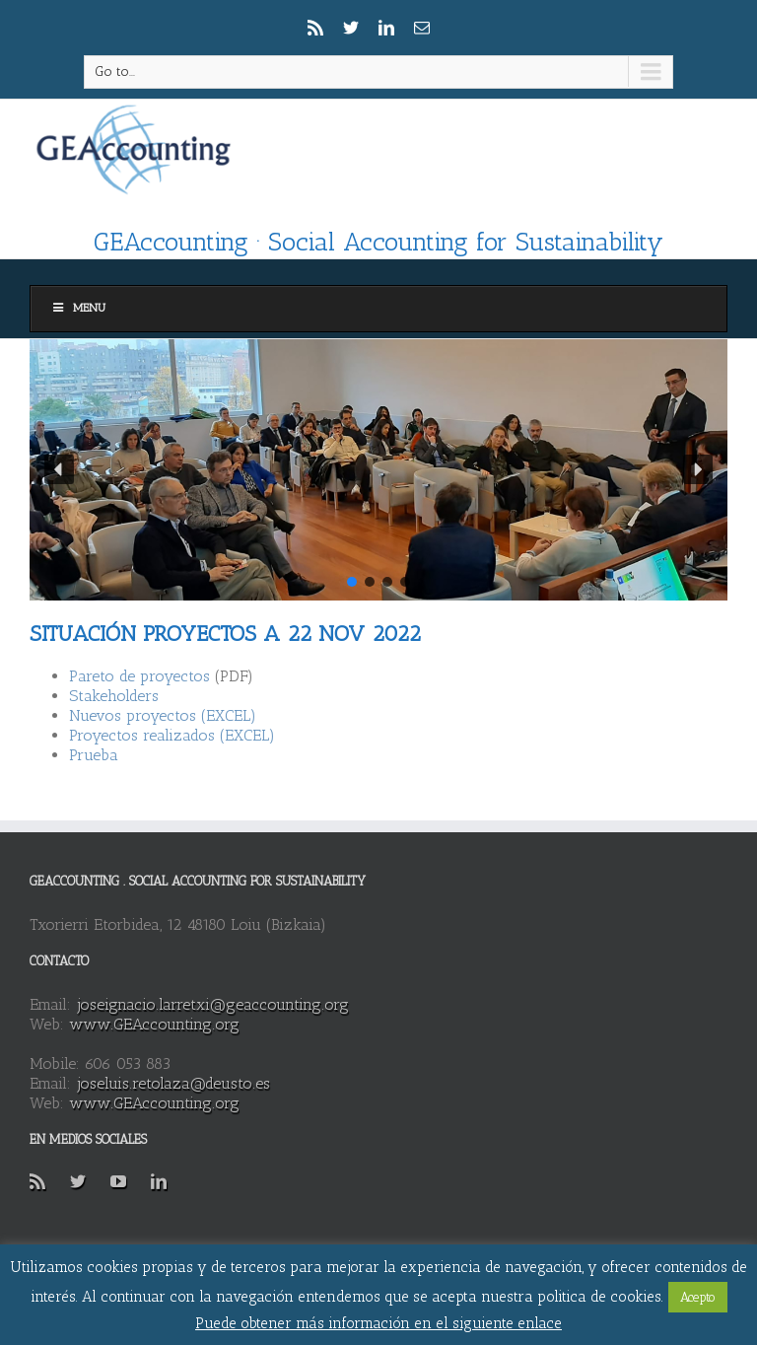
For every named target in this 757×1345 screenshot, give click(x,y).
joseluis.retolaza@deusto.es (173, 1083)
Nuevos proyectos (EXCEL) (162, 715)
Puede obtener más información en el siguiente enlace (378, 1323)
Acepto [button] (698, 1297)
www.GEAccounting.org (154, 1024)
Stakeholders (114, 695)
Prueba (93, 754)
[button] (59, 469)
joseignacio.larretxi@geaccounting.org (212, 1004)
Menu (77, 308)
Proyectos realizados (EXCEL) (172, 735)
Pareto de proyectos (139, 676)
